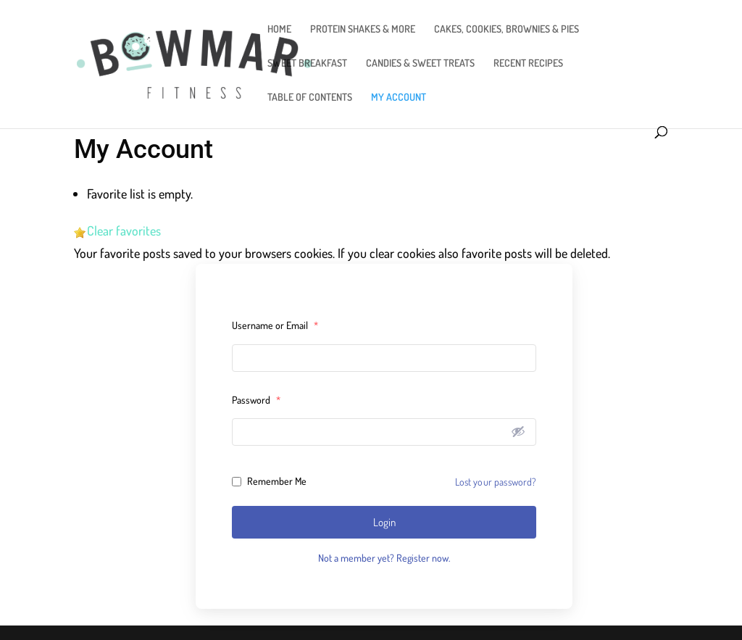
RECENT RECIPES (528, 63)
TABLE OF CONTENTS (309, 97)
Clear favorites (124, 230)
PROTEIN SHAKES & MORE (362, 29)
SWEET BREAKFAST (307, 63)
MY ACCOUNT (398, 97)
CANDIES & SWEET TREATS (420, 63)
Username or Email (275, 325)
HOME (279, 29)
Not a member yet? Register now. (384, 558)
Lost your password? (496, 481)
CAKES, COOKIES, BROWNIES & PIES (506, 29)
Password (256, 400)
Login (384, 522)
